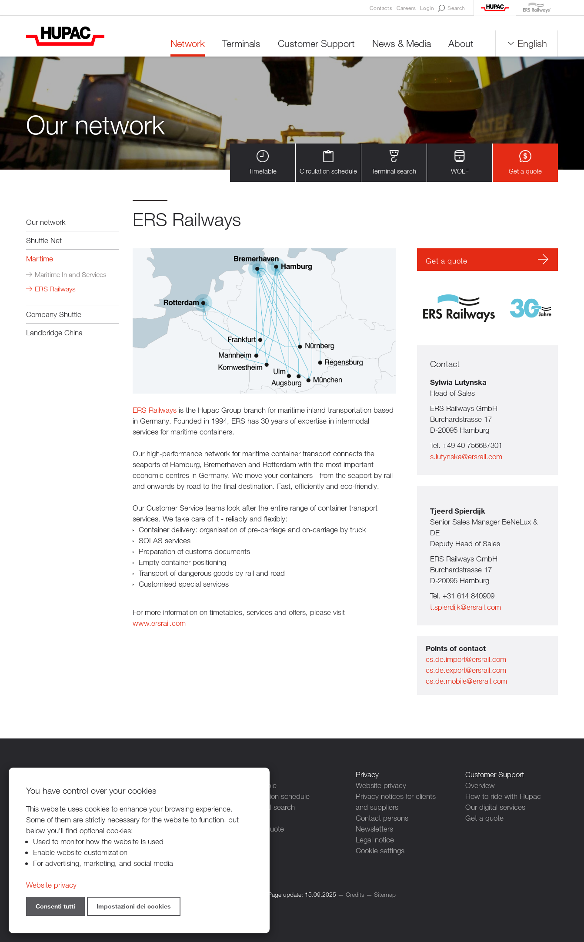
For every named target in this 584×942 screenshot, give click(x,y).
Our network (46, 222)
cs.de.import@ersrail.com (466, 659)
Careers (406, 7)
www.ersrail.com (159, 623)
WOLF (460, 162)
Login (427, 7)
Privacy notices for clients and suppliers (396, 802)
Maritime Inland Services (71, 275)
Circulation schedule (328, 162)
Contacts (381, 7)
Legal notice (375, 839)
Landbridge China (54, 332)
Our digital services (495, 807)
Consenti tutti (55, 906)
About (461, 43)
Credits (355, 894)
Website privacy (381, 785)
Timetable (263, 162)
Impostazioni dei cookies (134, 906)
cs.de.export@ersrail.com (466, 670)
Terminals (241, 43)
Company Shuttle (53, 314)
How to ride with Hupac (503, 796)
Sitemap (385, 894)
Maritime (39, 258)
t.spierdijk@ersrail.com (465, 606)
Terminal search (394, 162)
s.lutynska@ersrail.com (466, 456)
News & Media (401, 43)
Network (187, 43)
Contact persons (382, 817)
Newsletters (374, 828)
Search (451, 8)
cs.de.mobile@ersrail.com (466, 680)
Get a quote (525, 162)
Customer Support (316, 43)
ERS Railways (55, 289)
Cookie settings (380, 850)
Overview (480, 785)
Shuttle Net (44, 240)
